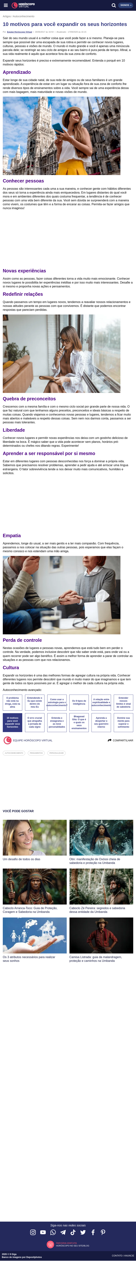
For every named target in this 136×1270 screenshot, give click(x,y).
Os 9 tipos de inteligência (79, 702)
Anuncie (129, 1255)
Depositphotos (34, 1257)
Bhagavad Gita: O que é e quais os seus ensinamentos (79, 722)
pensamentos (36, 753)
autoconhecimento (14, 753)
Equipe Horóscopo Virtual (19, 32)
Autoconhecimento (23, 16)
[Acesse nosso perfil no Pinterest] (103, 1232)
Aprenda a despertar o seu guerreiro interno (101, 722)
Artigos (7, 16)
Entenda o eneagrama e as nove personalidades (57, 722)
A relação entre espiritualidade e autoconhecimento (101, 702)
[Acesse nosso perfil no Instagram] (33, 1232)
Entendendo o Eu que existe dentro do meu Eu (34, 702)
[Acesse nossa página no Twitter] (83, 1232)
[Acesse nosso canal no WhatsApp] (53, 1232)
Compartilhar (120, 740)
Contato (117, 1255)
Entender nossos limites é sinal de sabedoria (123, 702)
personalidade (56, 753)
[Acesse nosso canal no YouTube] (43, 1232)
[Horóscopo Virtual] (37, 5)
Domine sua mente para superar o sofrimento (123, 722)
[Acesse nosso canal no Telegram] (63, 1232)
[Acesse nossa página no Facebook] (93, 1232)
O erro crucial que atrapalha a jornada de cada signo (34, 722)
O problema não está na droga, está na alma (12, 702)
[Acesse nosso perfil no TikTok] (73, 1232)
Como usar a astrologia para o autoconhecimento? (57, 702)
